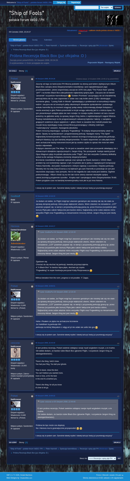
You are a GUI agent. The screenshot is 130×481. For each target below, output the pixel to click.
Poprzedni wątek (95, 62)
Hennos (15, 226)
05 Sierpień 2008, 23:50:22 (45, 396)
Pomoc (98, 475)
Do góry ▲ (119, 475)
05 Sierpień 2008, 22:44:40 (45, 343)
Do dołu (13, 71)
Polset (14, 78)
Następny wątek (112, 62)
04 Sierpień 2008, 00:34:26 (45, 79)
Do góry (13, 442)
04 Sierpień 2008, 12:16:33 (45, 196)
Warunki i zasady (109, 475)
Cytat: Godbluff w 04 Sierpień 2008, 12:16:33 (58, 232)
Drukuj (117, 71)
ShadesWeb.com (26, 478)
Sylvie (111, 46)
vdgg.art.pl (82, 30)
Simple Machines (26, 475)
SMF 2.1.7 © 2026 (13, 475)
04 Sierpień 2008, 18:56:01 (45, 286)
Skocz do (83, 458)
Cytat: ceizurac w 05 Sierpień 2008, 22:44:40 (57, 402)
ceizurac (15, 342)
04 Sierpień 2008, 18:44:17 (45, 226)
